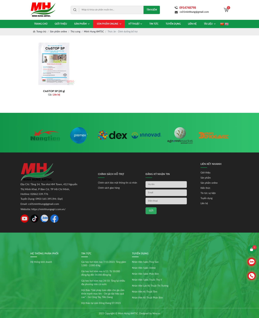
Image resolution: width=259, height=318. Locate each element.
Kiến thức (217, 188)
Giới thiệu (217, 173)
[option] (45, 141)
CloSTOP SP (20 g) (54, 91)
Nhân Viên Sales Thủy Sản (145, 282)
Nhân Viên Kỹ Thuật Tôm (144, 311)
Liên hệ (216, 203)
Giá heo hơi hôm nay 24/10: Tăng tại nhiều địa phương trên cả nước (103, 302)
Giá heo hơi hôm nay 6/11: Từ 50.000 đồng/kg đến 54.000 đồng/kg (100, 293)
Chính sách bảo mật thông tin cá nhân (117, 204)
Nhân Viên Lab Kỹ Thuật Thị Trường (150, 305)
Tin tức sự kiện (220, 193)
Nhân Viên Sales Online (144, 288)
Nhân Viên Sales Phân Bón (145, 294)
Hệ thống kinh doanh (41, 282)
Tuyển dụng (218, 198)
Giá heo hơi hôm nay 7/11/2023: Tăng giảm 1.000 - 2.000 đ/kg (103, 283)
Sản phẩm (217, 178)
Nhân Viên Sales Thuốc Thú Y (147, 300)
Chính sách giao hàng (109, 209)
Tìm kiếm (152, 10)
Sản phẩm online (220, 183)
